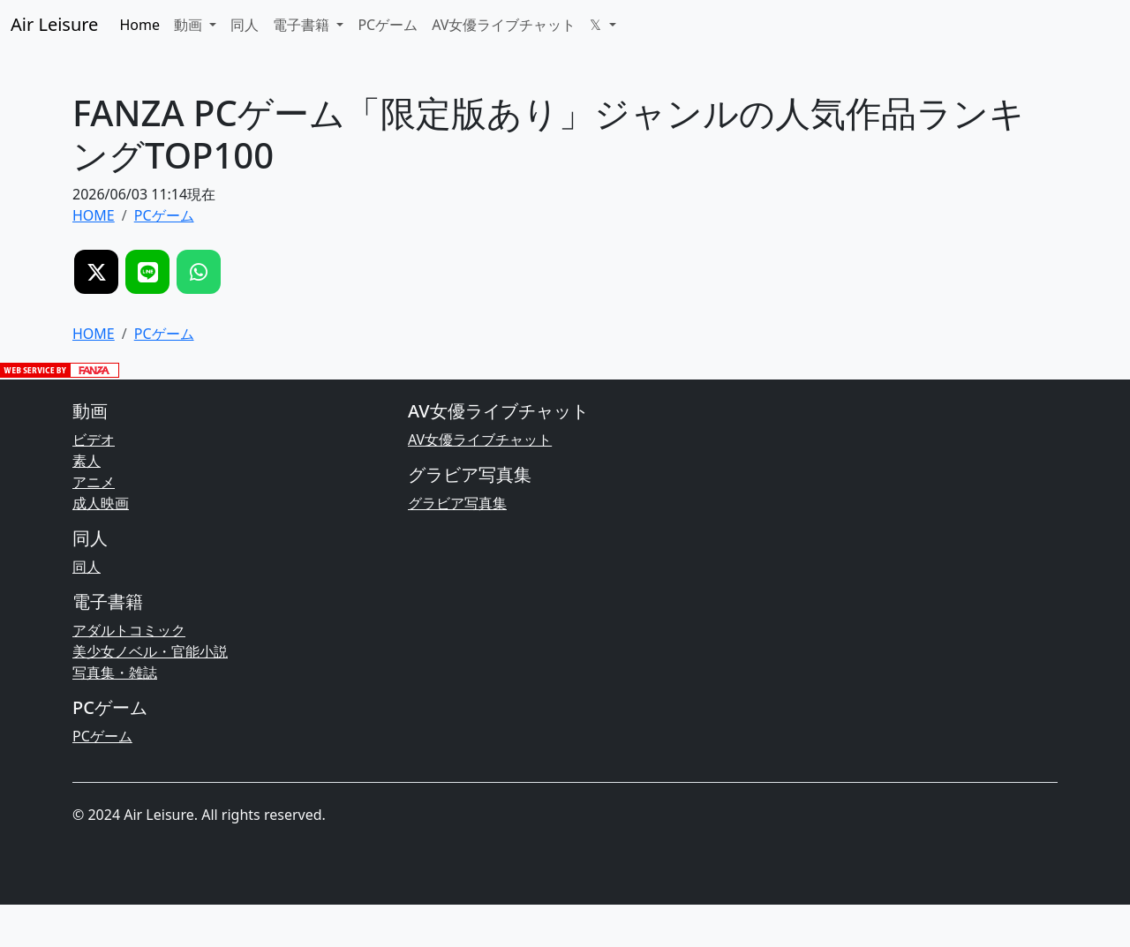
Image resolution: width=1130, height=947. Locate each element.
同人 (244, 24)
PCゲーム (388, 24)
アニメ (93, 482)
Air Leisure (54, 24)
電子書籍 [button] (303, 24)
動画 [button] (190, 24)
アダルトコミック (128, 630)
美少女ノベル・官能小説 (150, 651)
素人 (86, 460)
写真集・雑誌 (114, 672)
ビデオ (93, 439)
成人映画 (100, 503)
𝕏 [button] (597, 24)
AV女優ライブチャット (504, 24)
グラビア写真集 (457, 503)
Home (139, 24)
